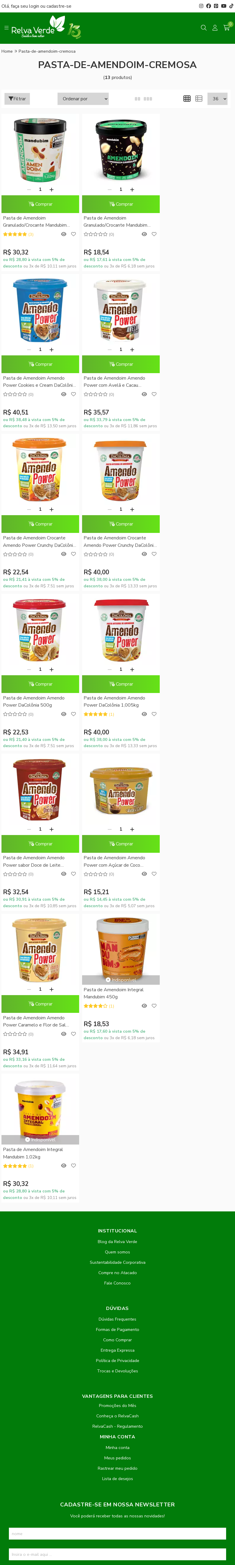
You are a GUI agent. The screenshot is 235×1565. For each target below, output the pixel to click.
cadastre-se (59, 6)
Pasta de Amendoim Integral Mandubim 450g (188, 673)
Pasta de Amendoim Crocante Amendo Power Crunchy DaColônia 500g (111, 382)
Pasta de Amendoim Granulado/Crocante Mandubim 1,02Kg (35, 222)
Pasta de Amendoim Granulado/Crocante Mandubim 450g (112, 222)
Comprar (38, 204)
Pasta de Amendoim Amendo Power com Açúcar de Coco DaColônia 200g (34, 702)
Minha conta (118, 1128)
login (34, 6)
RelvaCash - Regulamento (117, 1106)
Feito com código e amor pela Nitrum (117, 1518)
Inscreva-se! (117, 1255)
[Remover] (27, 189)
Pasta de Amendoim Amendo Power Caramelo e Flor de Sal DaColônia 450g (111, 702)
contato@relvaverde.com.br (49, 1402)
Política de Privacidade (117, 1041)
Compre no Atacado (117, 953)
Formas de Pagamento (117, 1010)
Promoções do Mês (117, 1086)
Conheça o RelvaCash (117, 1096)
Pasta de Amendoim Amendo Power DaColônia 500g (34, 541)
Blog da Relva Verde (117, 922)
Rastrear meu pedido (118, 1148)
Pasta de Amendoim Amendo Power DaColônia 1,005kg (111, 541)
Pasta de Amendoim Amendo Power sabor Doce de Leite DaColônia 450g (188, 542)
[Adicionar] (50, 189)
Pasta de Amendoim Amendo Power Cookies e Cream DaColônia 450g (188, 222)
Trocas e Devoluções (117, 1051)
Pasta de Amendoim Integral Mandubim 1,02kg (33, 833)
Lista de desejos (117, 1159)
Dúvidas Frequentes (117, 999)
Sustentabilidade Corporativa (118, 942)
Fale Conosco (117, 963)
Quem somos (117, 932)
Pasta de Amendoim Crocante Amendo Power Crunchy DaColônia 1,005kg (189, 382)
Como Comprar (117, 1020)
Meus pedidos (117, 1138)
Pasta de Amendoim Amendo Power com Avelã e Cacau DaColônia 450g (34, 382)
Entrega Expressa (118, 1030)
